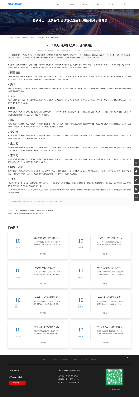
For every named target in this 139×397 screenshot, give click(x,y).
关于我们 (111, 4)
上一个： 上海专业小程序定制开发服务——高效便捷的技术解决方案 (31, 210)
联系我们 (125, 4)
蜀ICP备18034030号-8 (49, 394)
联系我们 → (17, 373)
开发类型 (71, 4)
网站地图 (93, 350)
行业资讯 (98, 4)
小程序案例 (85, 4)
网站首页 (45, 350)
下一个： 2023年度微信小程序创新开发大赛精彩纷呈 (25, 213)
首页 (57, 4)
